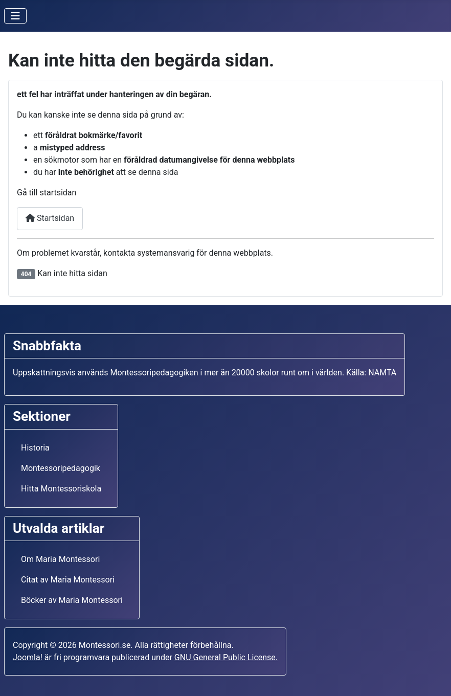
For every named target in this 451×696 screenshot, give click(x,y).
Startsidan (50, 218)
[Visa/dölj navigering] (15, 16)
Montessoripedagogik (60, 468)
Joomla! (27, 657)
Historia (35, 448)
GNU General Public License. (226, 657)
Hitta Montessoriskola (61, 488)
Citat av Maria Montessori (68, 580)
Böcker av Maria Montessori (72, 600)
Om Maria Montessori (60, 559)
